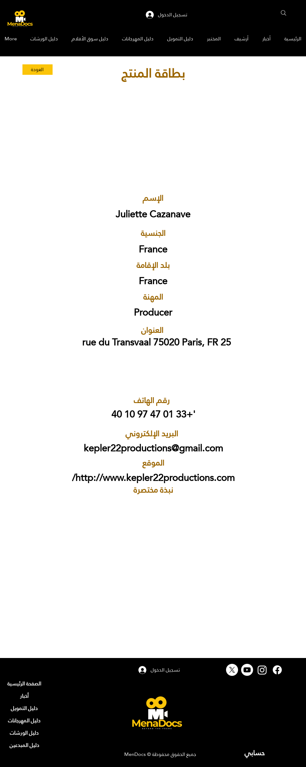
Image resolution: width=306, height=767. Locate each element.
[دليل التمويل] (24, 708)
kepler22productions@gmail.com (153, 448)
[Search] (283, 12)
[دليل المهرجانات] (24, 720)
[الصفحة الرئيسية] (24, 683)
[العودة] (37, 69)
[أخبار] (24, 696)
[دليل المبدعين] (24, 745)
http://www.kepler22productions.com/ (153, 477)
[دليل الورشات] (24, 733)
